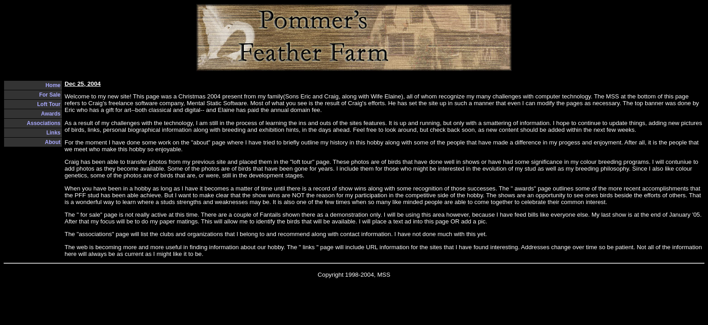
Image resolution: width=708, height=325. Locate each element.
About (53, 142)
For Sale (50, 95)
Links (54, 133)
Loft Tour (49, 104)
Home (53, 85)
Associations (44, 123)
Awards (51, 114)
